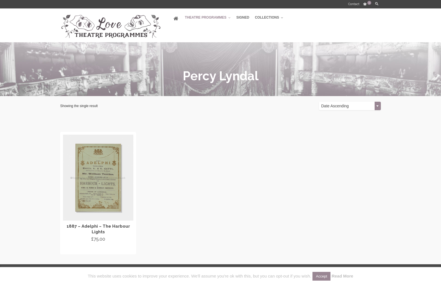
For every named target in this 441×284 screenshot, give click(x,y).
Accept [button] (321, 276)
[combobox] (350, 106)
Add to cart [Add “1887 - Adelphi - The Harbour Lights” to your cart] (98, 249)
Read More (342, 276)
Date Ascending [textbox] (335, 106)
